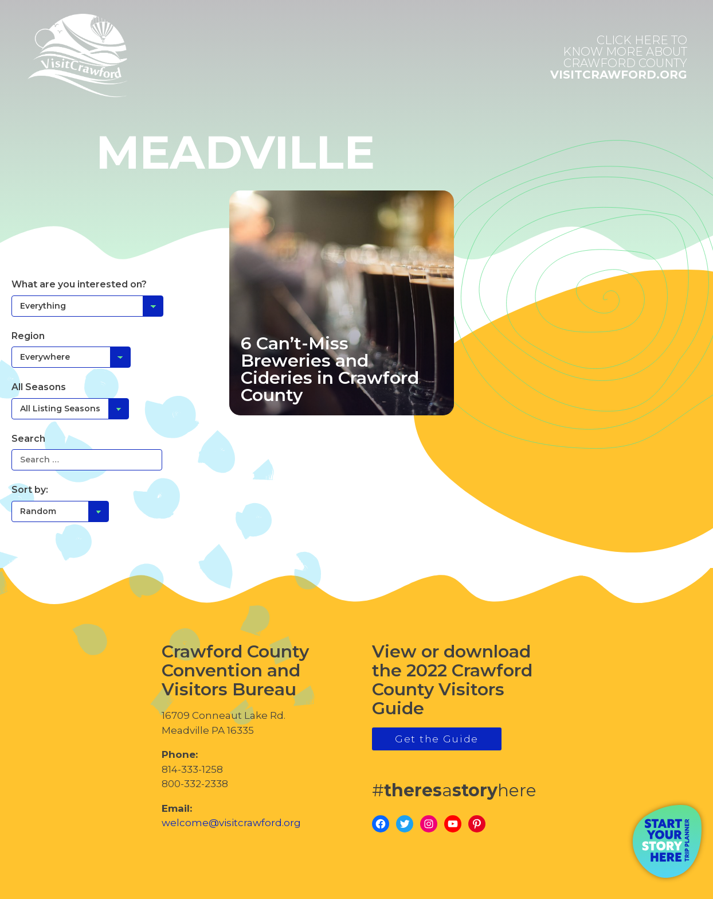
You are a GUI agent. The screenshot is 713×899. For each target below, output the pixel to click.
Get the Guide (437, 739)
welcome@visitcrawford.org (231, 822)
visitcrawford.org (618, 57)
